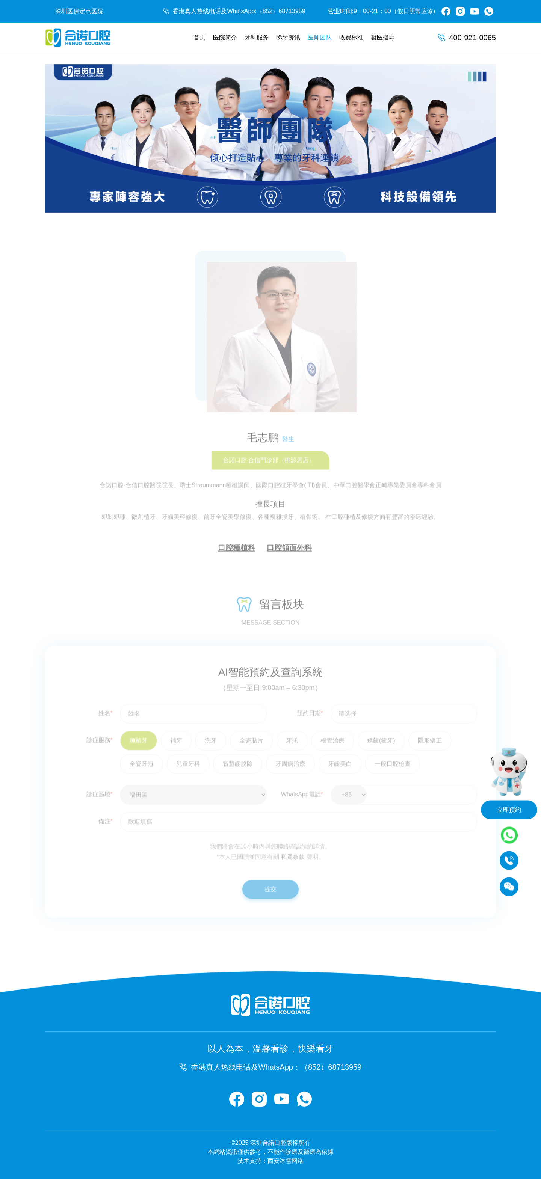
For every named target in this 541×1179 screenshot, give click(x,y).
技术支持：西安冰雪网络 (270, 1161)
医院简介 (225, 37)
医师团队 (320, 37)
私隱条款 (293, 870)
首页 (199, 37)
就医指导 (383, 37)
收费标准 (351, 37)
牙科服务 (257, 37)
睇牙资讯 (288, 37)
